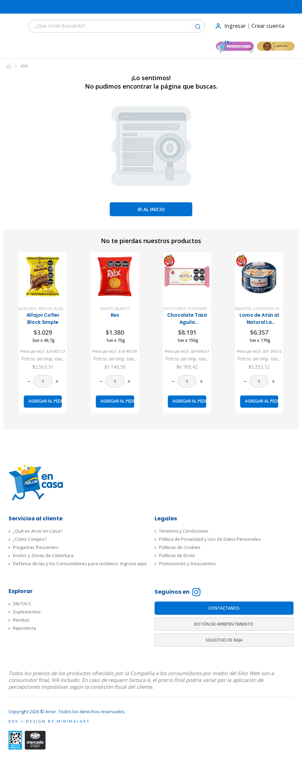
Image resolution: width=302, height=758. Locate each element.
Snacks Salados (115, 308)
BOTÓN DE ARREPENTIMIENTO (223, 624)
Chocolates (174, 308)
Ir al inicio (151, 209)
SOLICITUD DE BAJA (224, 640)
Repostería (24, 628)
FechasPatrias (201, 308)
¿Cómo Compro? (30, 539)
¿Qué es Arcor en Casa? (37, 531)
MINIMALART (73, 721)
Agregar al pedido (45, 401)
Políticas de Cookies (179, 547)
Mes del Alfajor (53, 308)
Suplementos (27, 612)
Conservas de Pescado (275, 308)
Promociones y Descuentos (187, 563)
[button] (12, 26)
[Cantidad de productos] (43, 381)
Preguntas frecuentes (35, 547)
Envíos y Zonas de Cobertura (43, 555)
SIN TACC (22, 603)
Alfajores (28, 308)
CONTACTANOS (223, 608)
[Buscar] (198, 27)
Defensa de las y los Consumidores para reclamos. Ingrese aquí (79, 563)
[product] (43, 276)
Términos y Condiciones (184, 531)
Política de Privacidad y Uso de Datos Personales (210, 539)
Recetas (21, 620)
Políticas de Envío (177, 555)
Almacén (243, 308)
